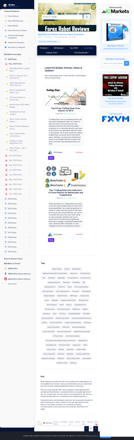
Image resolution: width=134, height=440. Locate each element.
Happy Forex (86, 346)
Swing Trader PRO (49, 355)
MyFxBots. (48, 423)
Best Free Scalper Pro (51, 337)
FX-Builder (86, 315)
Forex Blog (47, 53)
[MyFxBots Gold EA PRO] (115, 32)
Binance (69, 306)
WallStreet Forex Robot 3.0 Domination (55, 275)
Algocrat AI (74, 275)
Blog (51, 157)
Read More (79, 152)
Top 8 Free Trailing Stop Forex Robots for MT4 (66, 109)
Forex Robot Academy (50, 342)
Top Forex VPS (115, 114)
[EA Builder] (51, 152)
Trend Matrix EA (60, 346)
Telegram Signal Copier (68, 302)
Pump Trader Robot (81, 328)
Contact (78, 422)
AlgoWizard (76, 311)
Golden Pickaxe (63, 297)
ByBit (46, 351)
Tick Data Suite (85, 275)
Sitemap (90, 422)
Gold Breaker (87, 360)
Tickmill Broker (111, 101)
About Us (72, 423)
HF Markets (76, 284)
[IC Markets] (115, 11)
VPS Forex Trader (73, 346)
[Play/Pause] (91, 428)
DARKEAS (70, 355)
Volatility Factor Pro (54, 284)
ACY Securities (50, 311)
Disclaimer (64, 422)
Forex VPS (61, 355)
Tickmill (67, 270)
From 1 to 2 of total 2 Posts (50, 41)
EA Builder (58, 152)
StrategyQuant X (50, 288)
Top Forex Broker (115, 98)
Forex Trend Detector (63, 293)
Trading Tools (66, 53)
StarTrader (73, 351)
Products (47, 48)
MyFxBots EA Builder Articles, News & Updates (62, 34)
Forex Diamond (86, 279)
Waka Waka (61, 279)
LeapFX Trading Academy (54, 328)
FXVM (62, 306)
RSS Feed (84, 423)
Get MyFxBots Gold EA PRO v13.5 (116, 49)
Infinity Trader (55, 351)
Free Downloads (85, 53)
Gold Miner (46, 315)
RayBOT (85, 311)
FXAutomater (77, 270)
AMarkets (55, 302)
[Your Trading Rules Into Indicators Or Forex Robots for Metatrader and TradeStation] (66, 176)
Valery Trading (57, 270)
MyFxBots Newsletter (116, 59)
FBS (44, 279)
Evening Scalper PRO (83, 355)
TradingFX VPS (83, 302)
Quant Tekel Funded (73, 360)
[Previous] (86, 428)
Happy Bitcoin (48, 346)
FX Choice (63, 315)
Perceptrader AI (73, 279)
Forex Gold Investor (64, 311)
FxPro (55, 315)
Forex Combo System (81, 288)
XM (84, 284)
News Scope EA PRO (73, 319)
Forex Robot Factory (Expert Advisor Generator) (75, 342)
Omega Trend (84, 297)
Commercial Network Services (55, 324)
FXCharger (69, 328)
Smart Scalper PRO (82, 324)
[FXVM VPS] (115, 119)
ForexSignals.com (80, 306)
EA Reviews (66, 48)
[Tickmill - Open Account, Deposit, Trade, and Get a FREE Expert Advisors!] (115, 85)
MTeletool (61, 360)
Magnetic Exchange (49, 360)
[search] (62, 17)
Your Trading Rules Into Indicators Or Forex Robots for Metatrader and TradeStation (66, 191)
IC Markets (51, 279)
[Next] (95, 428)
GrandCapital (86, 293)
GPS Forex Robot (48, 293)
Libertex (70, 324)
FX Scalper (76, 293)
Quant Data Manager (64, 333)
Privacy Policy (56, 423)
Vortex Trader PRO (79, 333)
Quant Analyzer (52, 306)
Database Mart (84, 351)
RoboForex (67, 284)
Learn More (94, 436)
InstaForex (62, 288)
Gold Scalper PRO (58, 319)
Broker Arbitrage (49, 297)
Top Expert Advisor (115, 46)
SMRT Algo (73, 297)
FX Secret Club (84, 337)
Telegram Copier (62, 364)
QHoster (64, 351)
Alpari (70, 288)
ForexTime (51, 333)
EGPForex (73, 364)
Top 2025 (86, 48)
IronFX (47, 302)
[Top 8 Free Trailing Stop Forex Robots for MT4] (66, 96)
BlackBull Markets (74, 315)
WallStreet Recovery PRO (69, 337)
